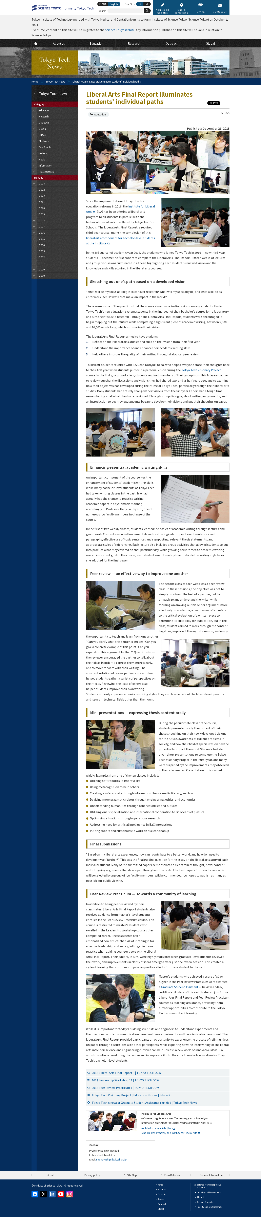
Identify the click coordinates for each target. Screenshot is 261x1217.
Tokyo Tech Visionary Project (201, 370)
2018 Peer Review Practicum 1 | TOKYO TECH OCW (125, 1088)
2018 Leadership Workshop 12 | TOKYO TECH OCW (125, 1080)
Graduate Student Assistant (179, 987)
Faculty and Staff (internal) (209, 1206)
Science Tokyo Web (118, 30)
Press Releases (172, 1175)
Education (100, 114)
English (114, 4)
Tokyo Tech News (55, 81)
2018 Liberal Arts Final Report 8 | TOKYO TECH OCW (126, 1073)
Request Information (211, 1175)
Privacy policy (92, 1175)
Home (35, 81)
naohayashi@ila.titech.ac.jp (111, 1159)
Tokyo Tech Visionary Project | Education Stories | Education (132, 1095)
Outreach (162, 1203)
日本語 (102, 4)
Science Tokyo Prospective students (209, 1186)
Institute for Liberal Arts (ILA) (156, 1128)
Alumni (200, 1197)
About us (52, 1175)
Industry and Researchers (209, 1192)
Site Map (132, 1175)
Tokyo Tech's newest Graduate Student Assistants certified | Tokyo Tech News (144, 1103)
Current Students (205, 1201)
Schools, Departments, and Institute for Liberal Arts (169, 1132)
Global (161, 1208)
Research (162, 1199)
